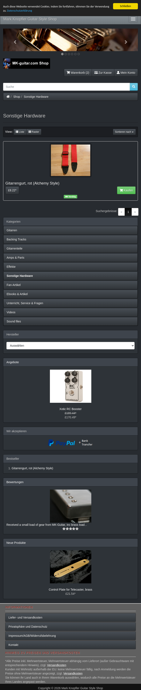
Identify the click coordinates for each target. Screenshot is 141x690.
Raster (34, 131)
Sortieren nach (124, 131)
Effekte (11, 266)
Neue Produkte (16, 542)
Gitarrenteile (14, 248)
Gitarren (12, 230)
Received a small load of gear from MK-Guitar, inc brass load (45, 524)
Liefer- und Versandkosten (25, 617)
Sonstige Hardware (36, 96)
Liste (20, 131)
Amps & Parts (15, 257)
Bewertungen (15, 482)
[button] (13, 40)
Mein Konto (126, 72)
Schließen (125, 6)
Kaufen (126, 190)
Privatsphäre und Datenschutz (27, 626)
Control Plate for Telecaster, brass (70, 589)
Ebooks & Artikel (17, 294)
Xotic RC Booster (70, 409)
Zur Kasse (103, 72)
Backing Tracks (16, 239)
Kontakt (13, 645)
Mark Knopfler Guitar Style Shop (30, 19)
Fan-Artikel (14, 285)
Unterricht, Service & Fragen (25, 303)
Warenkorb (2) (78, 72)
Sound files (14, 321)
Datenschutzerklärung (19, 10)
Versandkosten (56, 665)
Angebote (12, 362)
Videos (11, 312)
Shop (16, 96)
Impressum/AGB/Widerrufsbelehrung (32, 635)
